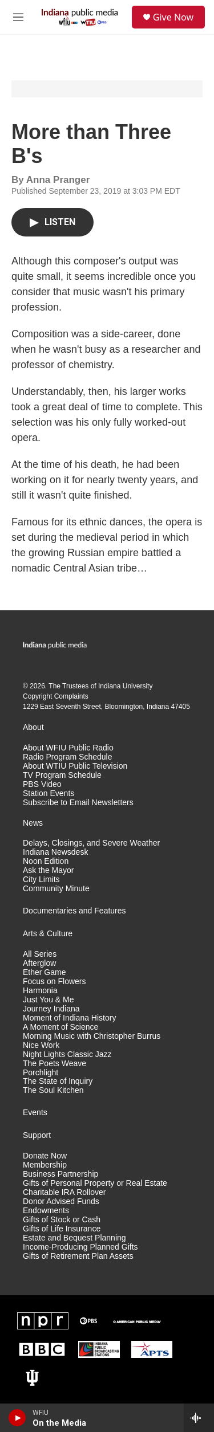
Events (35, 1112)
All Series (39, 954)
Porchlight (40, 1072)
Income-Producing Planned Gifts (80, 1247)
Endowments (46, 1210)
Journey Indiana (51, 1009)
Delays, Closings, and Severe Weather (91, 843)
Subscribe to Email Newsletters (78, 802)
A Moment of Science (60, 1027)
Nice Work (41, 1045)
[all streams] (199, 1418)
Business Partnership (60, 1174)
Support (37, 1135)
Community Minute (56, 888)
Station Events (48, 793)
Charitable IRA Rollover (64, 1192)
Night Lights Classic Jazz (67, 1054)
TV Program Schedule (62, 775)
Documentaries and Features (74, 911)
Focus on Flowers (54, 981)
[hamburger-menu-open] (18, 17)
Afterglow (39, 963)
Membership (45, 1165)
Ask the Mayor (48, 870)
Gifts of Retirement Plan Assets (78, 1256)
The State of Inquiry (57, 1081)
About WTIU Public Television (75, 766)
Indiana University (125, 686)
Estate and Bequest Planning (74, 1238)
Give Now (173, 17)
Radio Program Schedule (67, 757)
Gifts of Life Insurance (61, 1229)
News (33, 823)
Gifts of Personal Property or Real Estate (95, 1183)
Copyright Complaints (55, 696)
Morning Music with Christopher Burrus (91, 1036)
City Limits (41, 879)
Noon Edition (45, 861)
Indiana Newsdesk (55, 852)
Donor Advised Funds (61, 1201)
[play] (17, 1417)
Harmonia (40, 990)
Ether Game (44, 972)
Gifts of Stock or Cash (61, 1219)
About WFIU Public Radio (68, 748)
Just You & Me (48, 1000)
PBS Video (42, 784)
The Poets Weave (54, 1063)
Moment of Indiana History (69, 1018)
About (33, 727)
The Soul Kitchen (53, 1090)
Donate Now (45, 1156)
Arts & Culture (47, 933)
